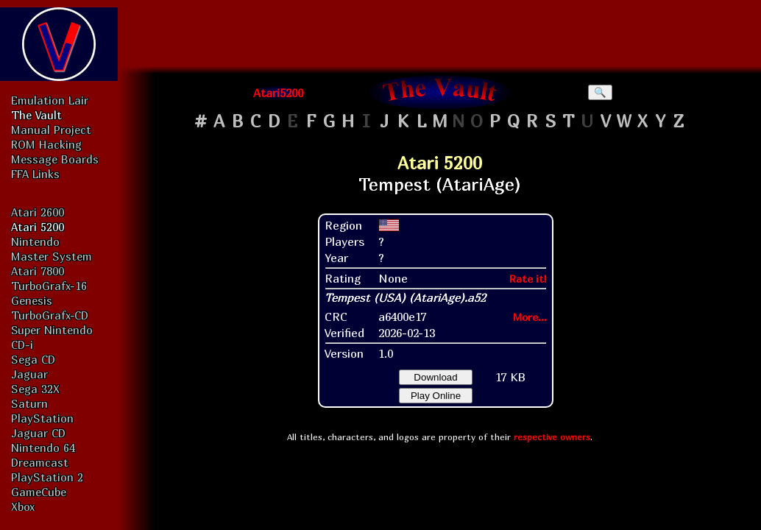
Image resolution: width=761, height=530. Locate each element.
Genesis (31, 300)
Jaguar (29, 374)
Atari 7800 (37, 271)
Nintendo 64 (43, 447)
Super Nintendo (52, 329)
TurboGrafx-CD (49, 315)
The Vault (36, 114)
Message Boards (55, 159)
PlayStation (42, 418)
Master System (51, 256)
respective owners (552, 436)
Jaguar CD (38, 432)
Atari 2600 (37, 212)
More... (530, 317)
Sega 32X (35, 388)
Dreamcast (39, 462)
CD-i (22, 344)
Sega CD (33, 359)
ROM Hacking (46, 144)
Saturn (29, 403)
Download (435, 377)
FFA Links (35, 173)
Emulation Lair (49, 100)
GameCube (38, 491)
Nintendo (35, 241)
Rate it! (528, 278)
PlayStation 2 (47, 477)
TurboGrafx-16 (49, 285)
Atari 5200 (37, 226)
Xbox (23, 506)
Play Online (436, 395)
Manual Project (51, 129)
